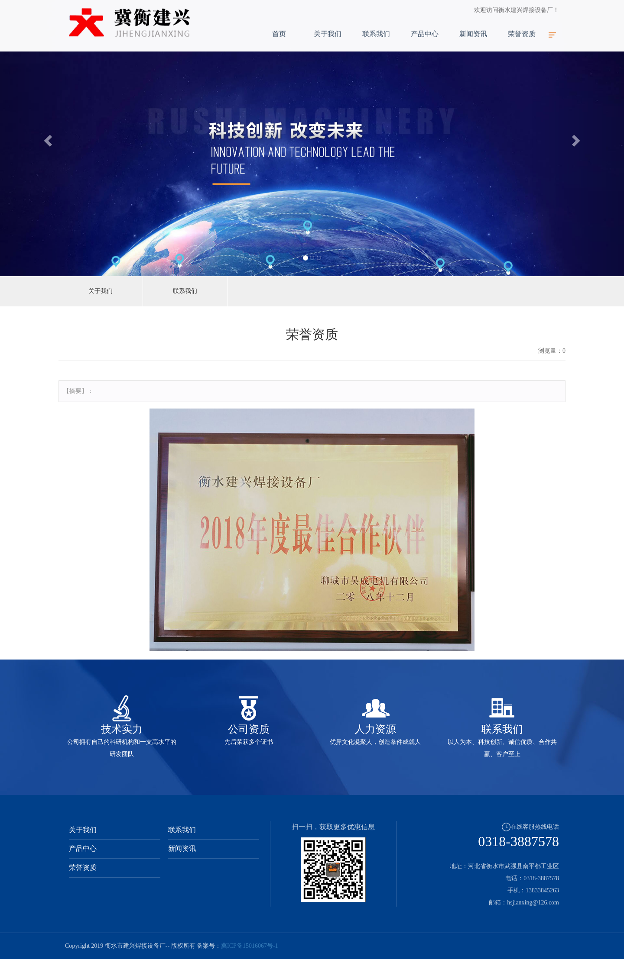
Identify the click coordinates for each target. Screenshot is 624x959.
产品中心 (425, 25)
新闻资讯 (473, 25)
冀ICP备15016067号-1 (249, 946)
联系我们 (376, 25)
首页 (279, 25)
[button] (47, 138)
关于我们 (327, 25)
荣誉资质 (522, 25)
